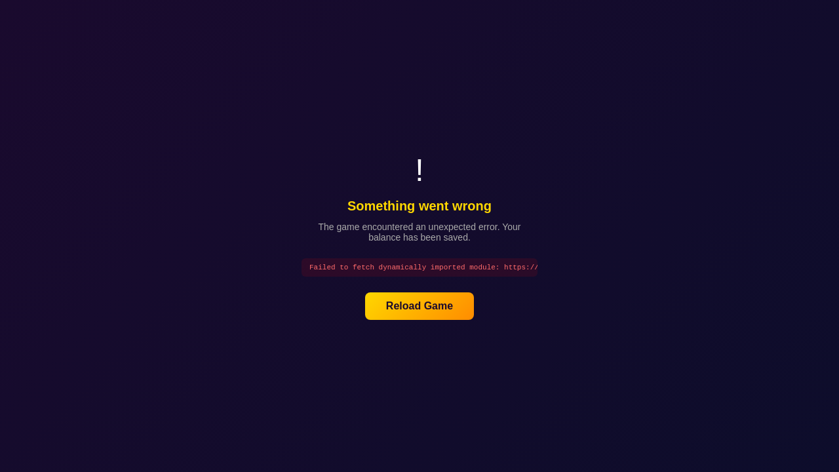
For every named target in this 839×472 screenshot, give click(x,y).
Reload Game (419, 307)
